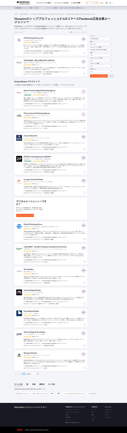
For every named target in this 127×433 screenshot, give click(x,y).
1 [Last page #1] (38, 374)
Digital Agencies (24, 14)
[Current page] (33, 374)
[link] (62, 3)
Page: (28, 374)
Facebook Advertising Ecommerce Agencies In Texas (80, 14)
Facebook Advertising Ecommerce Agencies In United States (47, 14)
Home (15, 14)
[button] (102, 3)
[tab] (18, 384)
